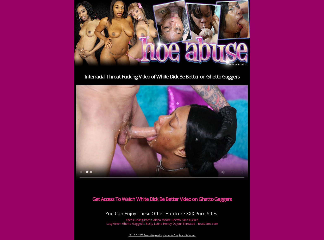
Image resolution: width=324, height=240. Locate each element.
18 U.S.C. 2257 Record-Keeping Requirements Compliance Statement (162, 235)
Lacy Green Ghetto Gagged (124, 224)
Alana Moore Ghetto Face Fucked (175, 220)
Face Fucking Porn (138, 220)
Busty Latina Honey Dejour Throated (170, 224)
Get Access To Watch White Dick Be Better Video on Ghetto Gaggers (162, 199)
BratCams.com (208, 224)
